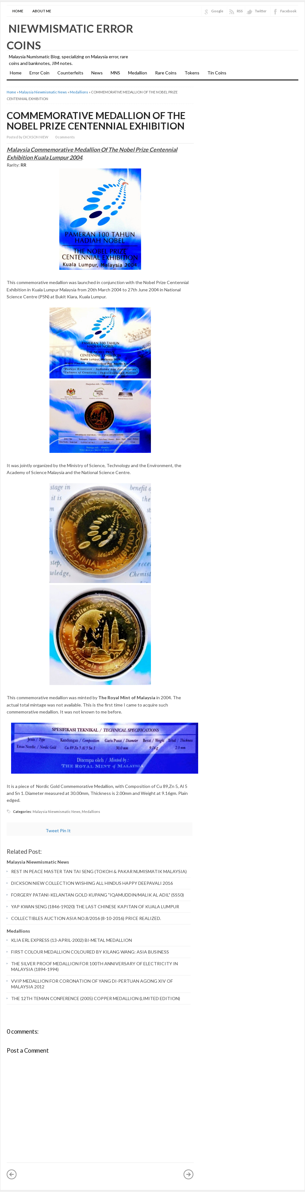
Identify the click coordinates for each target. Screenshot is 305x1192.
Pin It (65, 830)
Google (217, 11)
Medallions (79, 92)
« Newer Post (12, 1174)
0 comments (65, 137)
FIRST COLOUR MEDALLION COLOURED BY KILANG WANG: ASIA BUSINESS (90, 951)
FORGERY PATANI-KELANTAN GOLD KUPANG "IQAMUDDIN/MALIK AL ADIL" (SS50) (97, 894)
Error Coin (39, 72)
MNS (115, 72)
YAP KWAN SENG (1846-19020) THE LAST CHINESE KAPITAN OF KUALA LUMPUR (95, 906)
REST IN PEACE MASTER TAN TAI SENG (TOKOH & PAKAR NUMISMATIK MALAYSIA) (99, 871)
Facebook (288, 11)
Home (17, 11)
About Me (41, 11)
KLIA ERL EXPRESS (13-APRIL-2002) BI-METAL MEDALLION (71, 940)
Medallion (137, 72)
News (97, 72)
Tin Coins (216, 72)
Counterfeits (70, 72)
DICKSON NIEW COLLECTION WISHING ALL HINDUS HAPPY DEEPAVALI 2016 (92, 883)
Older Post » (189, 1174)
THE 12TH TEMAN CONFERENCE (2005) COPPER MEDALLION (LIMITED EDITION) (95, 998)
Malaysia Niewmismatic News (43, 92)
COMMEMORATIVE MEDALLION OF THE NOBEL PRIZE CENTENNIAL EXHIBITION (96, 120)
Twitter (261, 11)
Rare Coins (166, 72)
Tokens (192, 72)
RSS (240, 11)
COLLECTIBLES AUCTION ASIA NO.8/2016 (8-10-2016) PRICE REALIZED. (86, 918)
